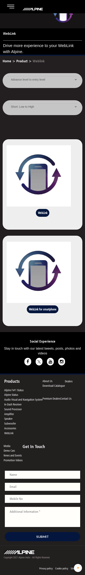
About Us (47, 381)
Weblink (39, 61)
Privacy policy (46, 568)
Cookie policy (61, 568)
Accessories (10, 428)
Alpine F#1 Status (14, 390)
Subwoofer (10, 423)
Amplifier (9, 414)
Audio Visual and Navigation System (23, 399)
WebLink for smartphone (42, 309)
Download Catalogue (53, 385)
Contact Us (66, 398)
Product (22, 61)
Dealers (69, 381)
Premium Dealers (51, 398)
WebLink (42, 213)
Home (7, 61)
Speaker (8, 418)
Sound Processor (13, 409)
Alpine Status (11, 394)
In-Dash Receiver (13, 404)
